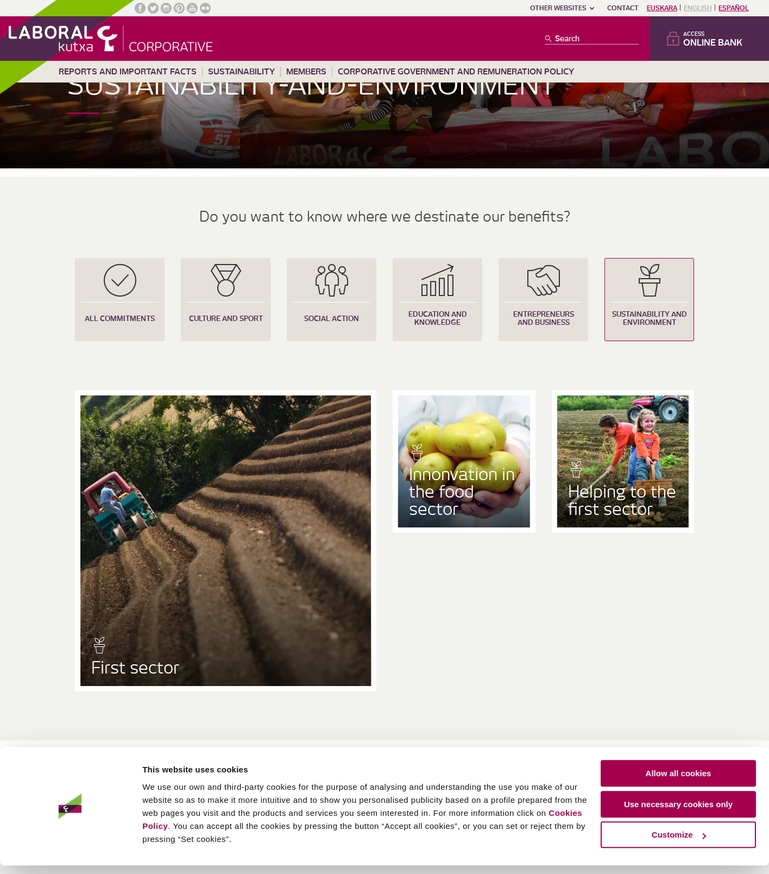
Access (717, 39)
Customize (679, 843)
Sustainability (241, 72)
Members (306, 72)
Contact (623, 8)
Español (733, 8)
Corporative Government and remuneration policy (456, 72)
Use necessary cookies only (678, 813)
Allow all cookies (678, 782)
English (698, 8)
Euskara (662, 8)
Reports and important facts (128, 72)
